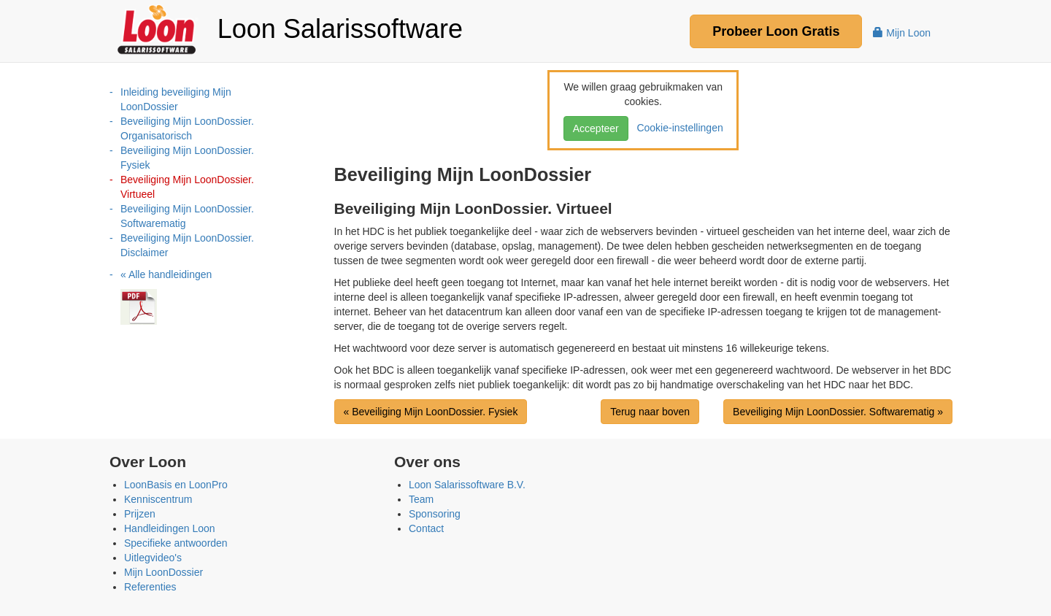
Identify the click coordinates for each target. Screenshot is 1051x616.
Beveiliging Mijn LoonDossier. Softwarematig (187, 216)
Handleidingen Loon (169, 528)
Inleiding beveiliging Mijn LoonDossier (175, 99)
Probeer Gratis (775, 31)
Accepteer (596, 128)
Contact (426, 528)
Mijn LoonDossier (163, 572)
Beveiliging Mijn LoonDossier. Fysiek (187, 158)
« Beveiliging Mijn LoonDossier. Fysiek (431, 411)
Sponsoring (435, 514)
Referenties (150, 587)
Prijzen (139, 514)
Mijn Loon (902, 33)
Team (421, 499)
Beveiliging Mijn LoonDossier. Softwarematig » (838, 411)
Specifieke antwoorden (176, 543)
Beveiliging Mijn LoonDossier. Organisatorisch (187, 128)
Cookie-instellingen (677, 128)
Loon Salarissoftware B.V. (467, 484)
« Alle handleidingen (166, 274)
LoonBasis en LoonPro (176, 484)
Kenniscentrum (158, 499)
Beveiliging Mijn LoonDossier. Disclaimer (187, 245)
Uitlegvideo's (153, 557)
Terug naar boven (650, 411)
